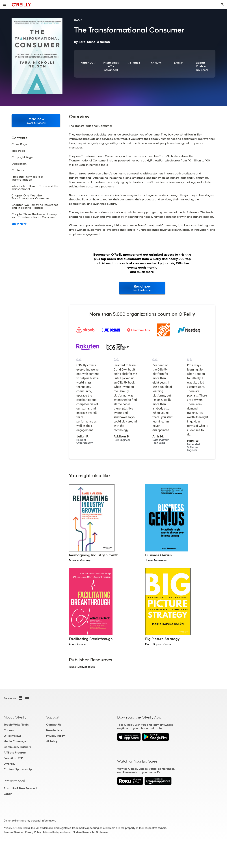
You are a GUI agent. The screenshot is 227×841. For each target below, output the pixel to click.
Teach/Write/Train (16, 724)
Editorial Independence (56, 832)
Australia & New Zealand (20, 788)
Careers (9, 730)
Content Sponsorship (18, 769)
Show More (19, 223)
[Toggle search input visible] (222, 4)
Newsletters (54, 730)
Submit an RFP (13, 758)
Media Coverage (15, 741)
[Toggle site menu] (4, 4)
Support (53, 717)
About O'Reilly (15, 717)
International (14, 781)
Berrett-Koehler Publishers (201, 66)
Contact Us (53, 724)
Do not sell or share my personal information (29, 820)
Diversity (9, 764)
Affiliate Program (15, 752)
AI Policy (51, 741)
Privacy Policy (55, 736)
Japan (8, 794)
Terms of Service (13, 832)
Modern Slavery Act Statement (91, 832)
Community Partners (17, 747)
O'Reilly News (12, 736)
